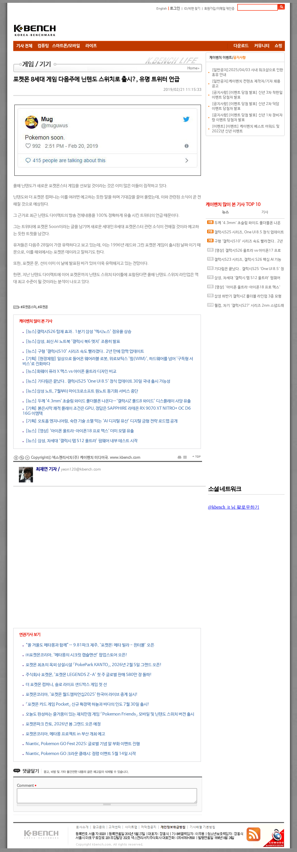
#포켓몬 (43, 307)
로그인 (175, 8)
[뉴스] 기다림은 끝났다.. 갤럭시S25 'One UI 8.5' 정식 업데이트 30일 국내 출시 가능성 (96, 381)
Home (192, 68)
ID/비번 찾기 (192, 8)
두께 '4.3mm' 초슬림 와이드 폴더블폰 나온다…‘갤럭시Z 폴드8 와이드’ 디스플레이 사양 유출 (244, 224)
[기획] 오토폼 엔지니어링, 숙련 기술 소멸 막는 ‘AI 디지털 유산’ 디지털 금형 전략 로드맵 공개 (100, 421)
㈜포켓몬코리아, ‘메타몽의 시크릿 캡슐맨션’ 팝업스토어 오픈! (75, 655)
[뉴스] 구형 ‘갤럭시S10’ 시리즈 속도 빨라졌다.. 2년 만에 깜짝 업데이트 (83, 351)
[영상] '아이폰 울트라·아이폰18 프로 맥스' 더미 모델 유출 (243, 288)
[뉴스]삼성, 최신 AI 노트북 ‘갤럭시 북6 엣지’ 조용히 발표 (71, 341)
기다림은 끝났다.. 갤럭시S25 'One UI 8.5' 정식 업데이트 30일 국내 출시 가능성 (245, 270)
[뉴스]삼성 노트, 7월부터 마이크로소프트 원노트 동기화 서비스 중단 (80, 391)
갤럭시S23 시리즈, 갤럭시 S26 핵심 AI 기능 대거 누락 (244, 261)
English (161, 8)
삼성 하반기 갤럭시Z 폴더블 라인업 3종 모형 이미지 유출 (244, 297)
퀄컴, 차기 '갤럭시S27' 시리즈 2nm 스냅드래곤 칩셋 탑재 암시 (245, 307)
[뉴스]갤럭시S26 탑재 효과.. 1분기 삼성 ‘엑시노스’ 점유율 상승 (77, 331)
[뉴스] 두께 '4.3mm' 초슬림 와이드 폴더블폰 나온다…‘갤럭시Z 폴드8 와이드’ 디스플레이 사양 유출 (107, 401)
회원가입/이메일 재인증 (219, 8)
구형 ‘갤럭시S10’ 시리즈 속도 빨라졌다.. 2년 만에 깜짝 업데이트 (245, 242)
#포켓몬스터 (28, 307)
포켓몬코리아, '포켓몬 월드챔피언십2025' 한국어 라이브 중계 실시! (80, 694)
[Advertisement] (182, 26)
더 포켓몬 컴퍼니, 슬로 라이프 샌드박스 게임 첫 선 (65, 684)
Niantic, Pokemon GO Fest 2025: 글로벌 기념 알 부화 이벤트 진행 (81, 743)
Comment (26, 786)
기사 (264, 212)
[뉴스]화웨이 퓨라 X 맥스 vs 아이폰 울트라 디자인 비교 (69, 371)
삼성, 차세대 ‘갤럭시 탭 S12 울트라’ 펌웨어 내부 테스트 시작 (243, 279)
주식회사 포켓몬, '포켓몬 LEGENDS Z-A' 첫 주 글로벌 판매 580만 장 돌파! (87, 674)
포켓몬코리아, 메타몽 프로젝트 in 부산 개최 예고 (64, 734)
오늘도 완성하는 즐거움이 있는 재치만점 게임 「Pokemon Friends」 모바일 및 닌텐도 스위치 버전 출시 (108, 714)
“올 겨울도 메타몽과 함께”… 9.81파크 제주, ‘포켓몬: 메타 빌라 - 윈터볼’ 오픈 (88, 645)
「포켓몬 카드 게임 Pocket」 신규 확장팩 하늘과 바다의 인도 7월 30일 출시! (86, 704)
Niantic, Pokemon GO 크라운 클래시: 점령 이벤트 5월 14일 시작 (79, 753)
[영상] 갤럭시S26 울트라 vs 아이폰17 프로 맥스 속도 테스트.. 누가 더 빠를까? (244, 252)
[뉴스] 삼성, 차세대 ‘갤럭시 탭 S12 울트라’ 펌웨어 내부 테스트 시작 (80, 440)
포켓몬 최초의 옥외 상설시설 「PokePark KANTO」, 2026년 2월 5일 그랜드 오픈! (92, 664)
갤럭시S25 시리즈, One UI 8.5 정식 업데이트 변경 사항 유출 (245, 233)
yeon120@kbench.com (81, 469)
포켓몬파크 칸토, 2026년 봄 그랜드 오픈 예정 (62, 724)
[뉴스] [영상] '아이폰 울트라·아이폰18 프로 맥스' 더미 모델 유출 (78, 431)
